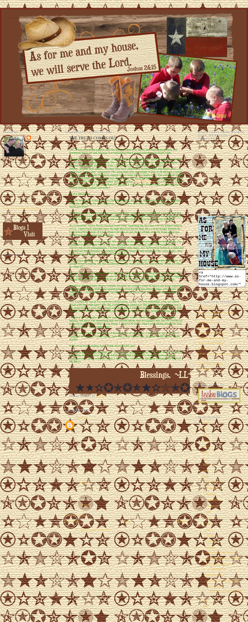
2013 (206, 450)
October (211, 497)
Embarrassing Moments (212, 335)
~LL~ (35, 137)
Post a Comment (75, 515)
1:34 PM (83, 482)
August (211, 508)
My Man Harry (207, 325)
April (209, 532)
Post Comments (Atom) (95, 529)
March (210, 538)
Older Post (182, 521)
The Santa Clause (145, 181)
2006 (206, 609)
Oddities (203, 330)
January (211, 550)
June (209, 520)
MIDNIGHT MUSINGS (220, 555)
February (212, 544)
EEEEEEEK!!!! (207, 310)
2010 (206, 467)
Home (127, 521)
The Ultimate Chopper (211, 346)
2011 (206, 462)
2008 (206, 479)
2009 (206, 473)
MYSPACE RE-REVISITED (223, 561)
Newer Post (72, 521)
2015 (206, 438)
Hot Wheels (205, 371)
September (213, 502)
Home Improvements (210, 341)
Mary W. (82, 418)
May (209, 526)
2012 (206, 455)
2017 (206, 432)
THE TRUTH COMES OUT (223, 584)
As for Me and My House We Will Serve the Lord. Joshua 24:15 (37, 18)
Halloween (204, 351)
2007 (206, 603)
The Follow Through (210, 366)
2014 (206, 444)
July (209, 514)
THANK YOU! (215, 578)
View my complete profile (22, 208)
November (213, 491)
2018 (206, 426)
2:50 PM (83, 505)
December (212, 484)
